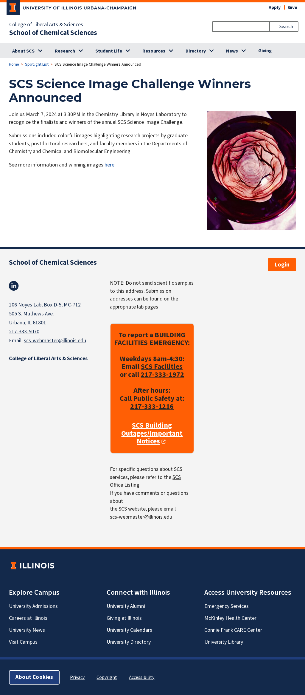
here (109, 165)
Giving (265, 50)
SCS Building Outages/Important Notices (152, 434)
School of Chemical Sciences (53, 32)
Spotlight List (37, 64)
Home (14, 64)
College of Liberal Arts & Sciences (46, 24)
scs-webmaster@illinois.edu (55, 340)
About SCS (23, 51)
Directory (196, 51)
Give (292, 7)
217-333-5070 (24, 331)
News (232, 51)
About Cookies (34, 677)
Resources (153, 51)
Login (282, 265)
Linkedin (13, 285)
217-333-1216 (152, 406)
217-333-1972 (162, 374)
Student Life (108, 51)
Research (65, 51)
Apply (275, 7)
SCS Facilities (162, 366)
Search (286, 26)
